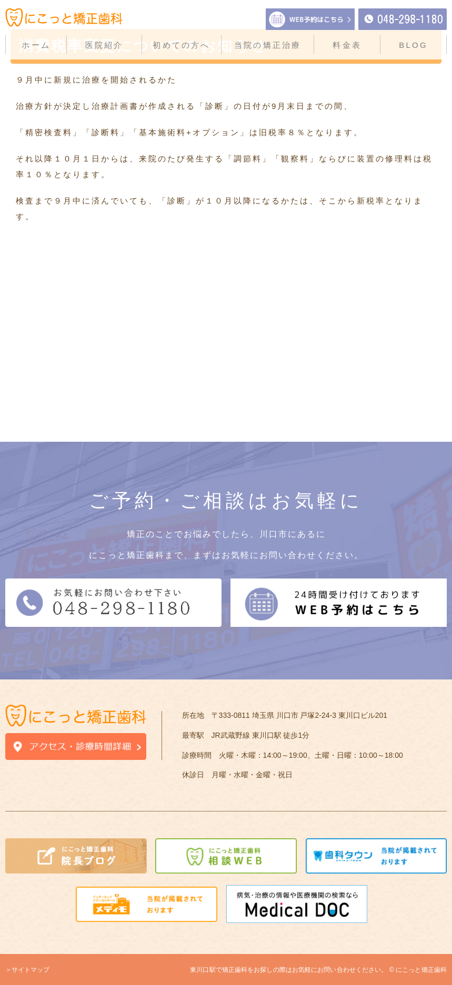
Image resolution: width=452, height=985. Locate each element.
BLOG (413, 44)
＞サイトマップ (27, 969)
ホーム (36, 44)
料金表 (347, 44)
